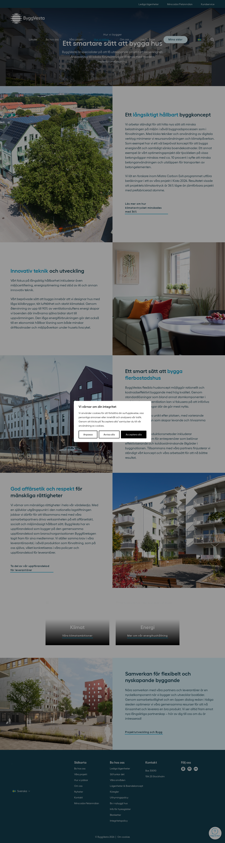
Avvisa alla (109, 434)
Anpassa (88, 434)
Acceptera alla (134, 434)
